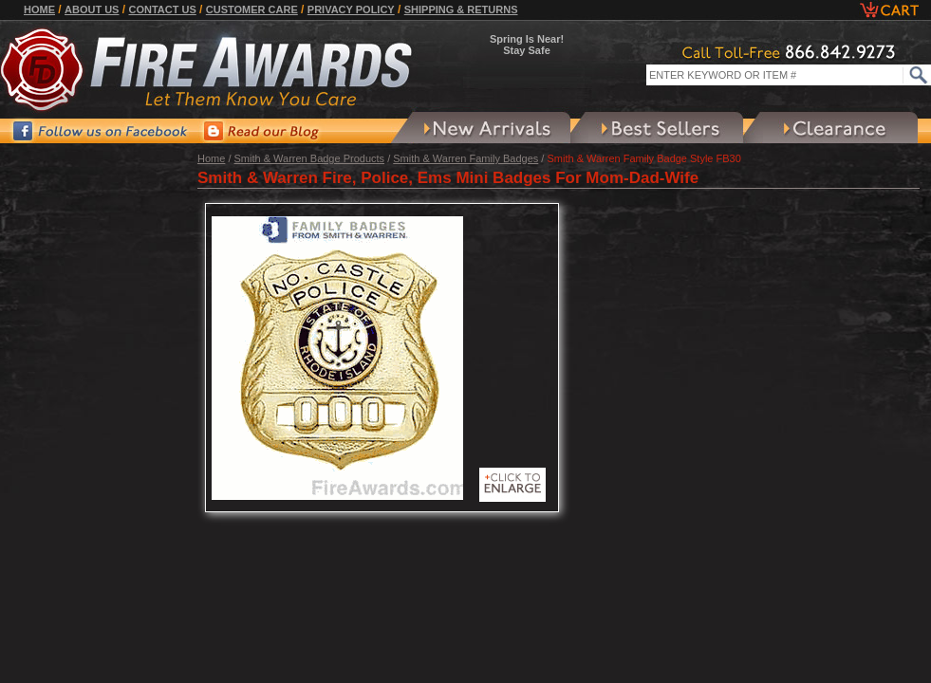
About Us (92, 9)
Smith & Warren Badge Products (309, 158)
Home (39, 9)
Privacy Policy (351, 9)
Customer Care (252, 9)
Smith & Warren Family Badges (465, 158)
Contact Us (162, 9)
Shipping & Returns (461, 9)
